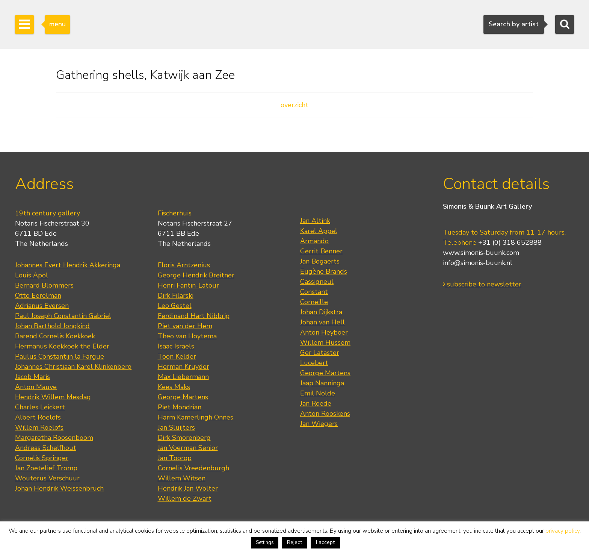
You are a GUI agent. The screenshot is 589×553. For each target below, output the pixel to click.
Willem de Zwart (184, 498)
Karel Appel (318, 230)
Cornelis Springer (41, 457)
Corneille (314, 301)
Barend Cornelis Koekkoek (55, 336)
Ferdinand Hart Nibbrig (194, 315)
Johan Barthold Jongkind (52, 325)
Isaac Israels (176, 346)
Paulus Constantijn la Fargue (59, 356)
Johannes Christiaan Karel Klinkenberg (73, 366)
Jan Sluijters (176, 427)
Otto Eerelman (38, 295)
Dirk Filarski (175, 295)
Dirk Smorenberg (184, 437)
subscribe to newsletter (482, 284)
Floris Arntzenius (184, 265)
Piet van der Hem (185, 325)
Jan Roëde (315, 403)
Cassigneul (317, 281)
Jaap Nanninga (322, 383)
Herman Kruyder (183, 366)
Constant (314, 291)
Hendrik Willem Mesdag (53, 396)
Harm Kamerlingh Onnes (195, 417)
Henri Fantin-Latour (188, 285)
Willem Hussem (325, 342)
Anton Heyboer (324, 332)
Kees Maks (174, 386)
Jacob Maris (32, 376)
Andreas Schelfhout (45, 447)
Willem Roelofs (39, 427)
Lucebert (314, 362)
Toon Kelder (177, 356)
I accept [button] (325, 542)
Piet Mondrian (179, 407)
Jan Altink (315, 220)
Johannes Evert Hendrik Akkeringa (67, 265)
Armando (314, 240)
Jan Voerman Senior (188, 447)
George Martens (183, 396)
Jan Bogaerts (320, 261)
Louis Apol (31, 275)
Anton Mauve (36, 386)
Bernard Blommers (44, 285)
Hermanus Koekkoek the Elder (62, 346)
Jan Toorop (175, 457)
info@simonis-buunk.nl (477, 262)
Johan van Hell (322, 322)
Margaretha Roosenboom (54, 437)
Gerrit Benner (321, 251)
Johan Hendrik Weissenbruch (59, 488)
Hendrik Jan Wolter (188, 488)
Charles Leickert (40, 407)
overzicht (294, 104)
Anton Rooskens (325, 413)
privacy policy (562, 531)
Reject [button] (294, 542)
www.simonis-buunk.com (481, 252)
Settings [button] (265, 542)
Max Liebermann (183, 376)
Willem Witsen (181, 478)
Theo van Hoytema (187, 336)
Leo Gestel (175, 305)
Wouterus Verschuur (47, 478)
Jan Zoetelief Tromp (46, 468)
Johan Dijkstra (321, 312)
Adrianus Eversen (42, 305)
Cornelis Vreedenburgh (193, 468)
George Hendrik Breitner (196, 275)
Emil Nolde (317, 393)
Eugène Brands (323, 271)
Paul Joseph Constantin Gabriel (63, 315)
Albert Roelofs (38, 417)
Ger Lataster (319, 352)
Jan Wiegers (319, 423)
